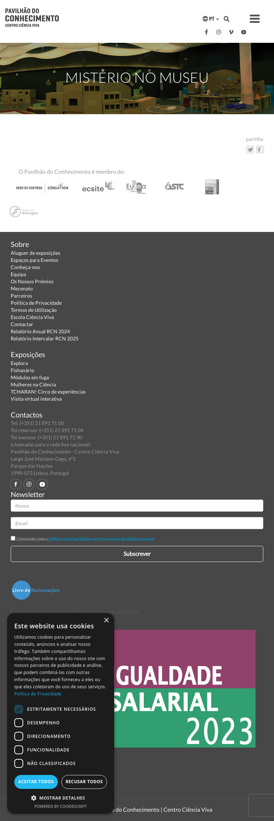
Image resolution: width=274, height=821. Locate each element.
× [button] (106, 620)
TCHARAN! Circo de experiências (48, 392)
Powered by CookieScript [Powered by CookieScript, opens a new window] (61, 806)
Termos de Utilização (34, 310)
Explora (19, 363)
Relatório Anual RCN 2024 (40, 331)
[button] (60, 798)
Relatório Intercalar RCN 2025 (44, 338)
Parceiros (21, 296)
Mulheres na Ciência (33, 384)
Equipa (18, 274)
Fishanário (22, 370)
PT (211, 18)
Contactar (22, 324)
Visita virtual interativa (36, 399)
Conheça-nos (25, 267)
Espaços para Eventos (34, 260)
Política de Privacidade (36, 303)
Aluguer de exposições (35, 253)
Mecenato (22, 288)
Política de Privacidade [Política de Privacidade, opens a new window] (37, 694)
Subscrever (137, 553)
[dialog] (60, 713)
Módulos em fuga (30, 377)
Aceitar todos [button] (36, 782)
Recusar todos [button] (84, 782)
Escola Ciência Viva (32, 317)
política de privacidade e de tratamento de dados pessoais (101, 539)
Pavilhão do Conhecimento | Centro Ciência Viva (152, 809)
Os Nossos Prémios (32, 281)
